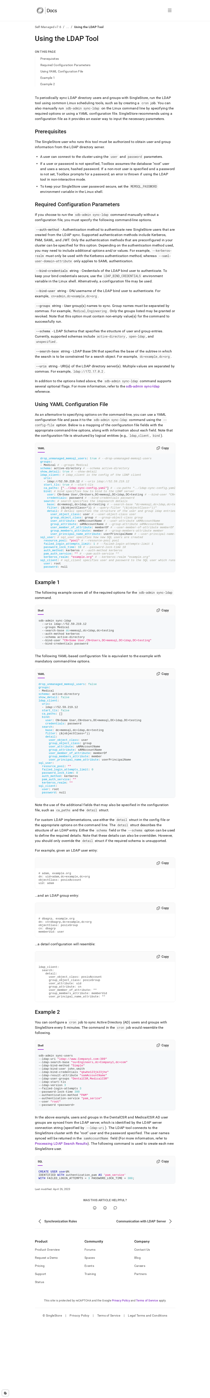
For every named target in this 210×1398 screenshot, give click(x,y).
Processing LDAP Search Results (61, 1216)
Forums (89, 1324)
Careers (139, 1340)
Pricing (40, 1340)
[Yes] (95, 1283)
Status (39, 1357)
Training (90, 1348)
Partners (140, 1348)
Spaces (89, 1332)
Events (89, 1340)
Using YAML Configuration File (61, 71)
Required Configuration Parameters (65, 65)
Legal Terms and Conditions (147, 1390)
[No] (105, 1283)
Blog (137, 1332)
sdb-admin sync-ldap (143, 386)
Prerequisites (49, 58)
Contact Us (142, 1324)
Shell (41, 632)
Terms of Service (147, 1375)
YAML (41, 448)
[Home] (47, 10)
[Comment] (115, 1283)
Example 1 (47, 77)
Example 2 (47, 84)
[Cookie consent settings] (5, 1393)
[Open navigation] (169, 10)
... (67, 27)
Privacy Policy (121, 1375)
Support (40, 1348)
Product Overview (47, 1324)
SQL (40, 1234)
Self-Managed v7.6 (48, 27)
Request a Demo (46, 1332)
